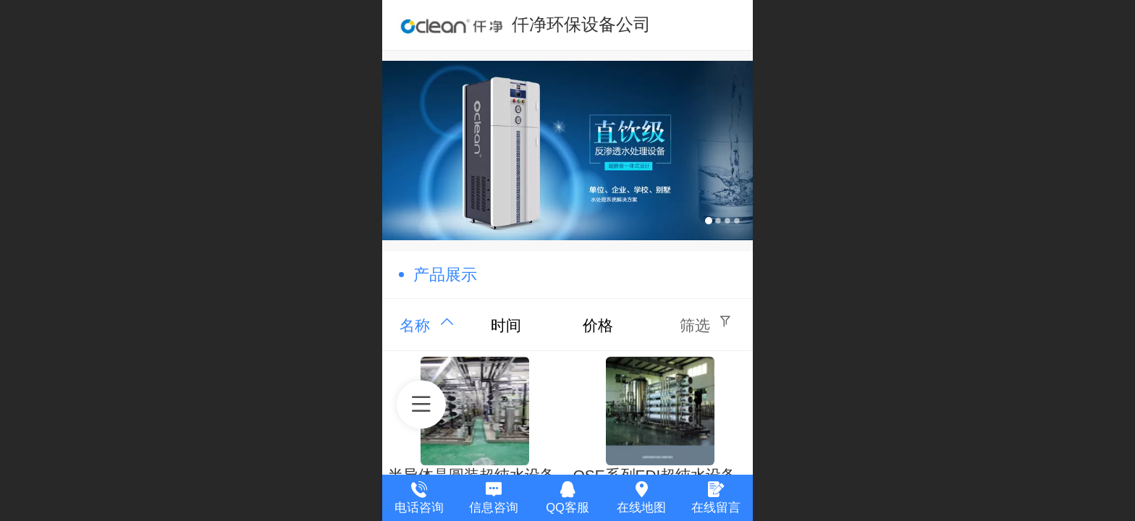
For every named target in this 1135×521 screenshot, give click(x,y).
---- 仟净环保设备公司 (567, 24)
